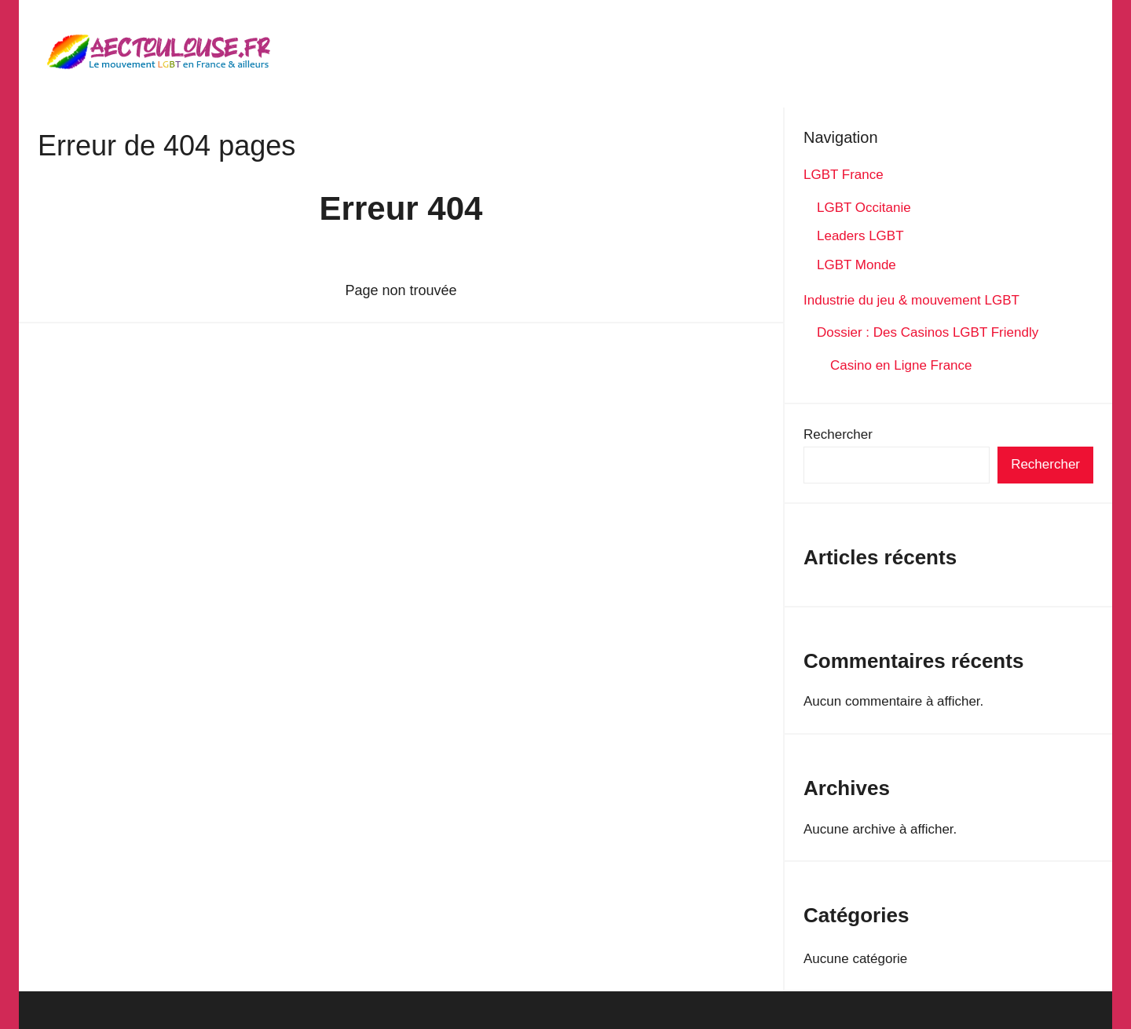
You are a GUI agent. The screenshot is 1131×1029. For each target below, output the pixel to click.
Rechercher (838, 434)
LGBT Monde (856, 264)
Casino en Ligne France (902, 365)
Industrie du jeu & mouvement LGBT (911, 300)
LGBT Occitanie (864, 207)
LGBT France (843, 174)
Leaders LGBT (860, 235)
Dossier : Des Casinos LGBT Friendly (927, 332)
